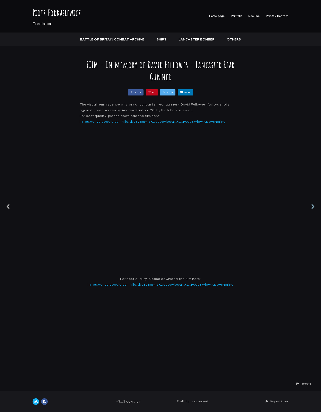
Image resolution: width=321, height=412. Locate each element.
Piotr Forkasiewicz (57, 12)
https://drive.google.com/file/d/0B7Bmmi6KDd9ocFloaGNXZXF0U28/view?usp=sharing (153, 121)
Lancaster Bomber (197, 39)
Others (234, 39)
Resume (254, 16)
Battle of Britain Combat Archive (112, 39)
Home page (217, 16)
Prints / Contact (277, 16)
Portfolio (236, 16)
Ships (161, 39)
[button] (303, 383)
